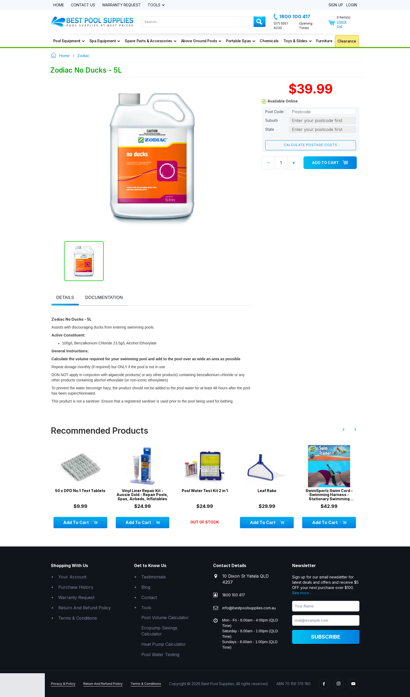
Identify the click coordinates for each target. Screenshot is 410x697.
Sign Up (336, 5)
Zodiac (83, 55)
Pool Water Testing (160, 654)
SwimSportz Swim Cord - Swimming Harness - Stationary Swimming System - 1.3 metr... (329, 495)
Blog (145, 587)
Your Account (72, 576)
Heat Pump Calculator (163, 644)
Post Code (274, 111)
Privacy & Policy (63, 684)
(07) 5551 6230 (281, 25)
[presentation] (65, 297)
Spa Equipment (104, 41)
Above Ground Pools (201, 41)
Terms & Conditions (77, 618)
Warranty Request (121, 5)
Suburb (271, 120)
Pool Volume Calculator (165, 617)
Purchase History (75, 587)
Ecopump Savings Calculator (159, 631)
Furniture (324, 41)
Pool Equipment (69, 41)
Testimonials (153, 576)
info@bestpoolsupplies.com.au (249, 608)
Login (351, 5)
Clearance (346, 41)
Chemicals (269, 41)
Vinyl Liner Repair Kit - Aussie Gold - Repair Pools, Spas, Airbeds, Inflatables (142, 495)
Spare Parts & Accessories (150, 41)
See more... (302, 593)
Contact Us (83, 5)
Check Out (342, 24)
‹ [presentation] (344, 429)
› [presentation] (355, 429)
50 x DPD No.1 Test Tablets (80, 491)
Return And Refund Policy (84, 607)
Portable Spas (240, 41)
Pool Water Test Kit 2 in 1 (205, 491)
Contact (149, 597)
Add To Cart (330, 162)
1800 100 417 (292, 16)
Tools (154, 5)
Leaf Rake (267, 491)
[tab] (65, 298)
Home (58, 5)
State (269, 129)
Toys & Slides (297, 41)
